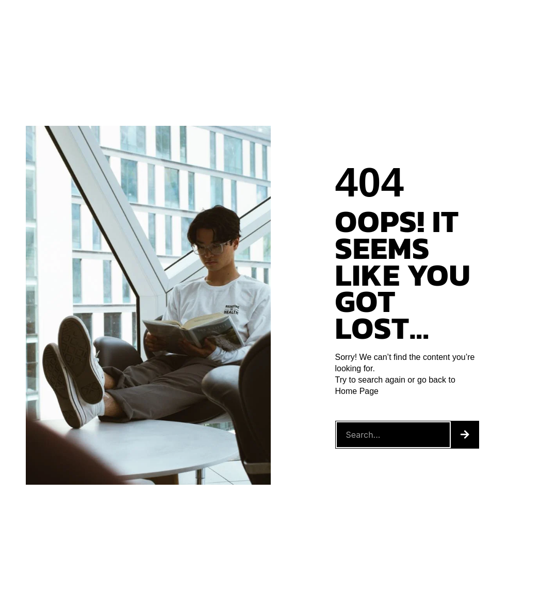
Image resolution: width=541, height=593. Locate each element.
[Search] (465, 434)
